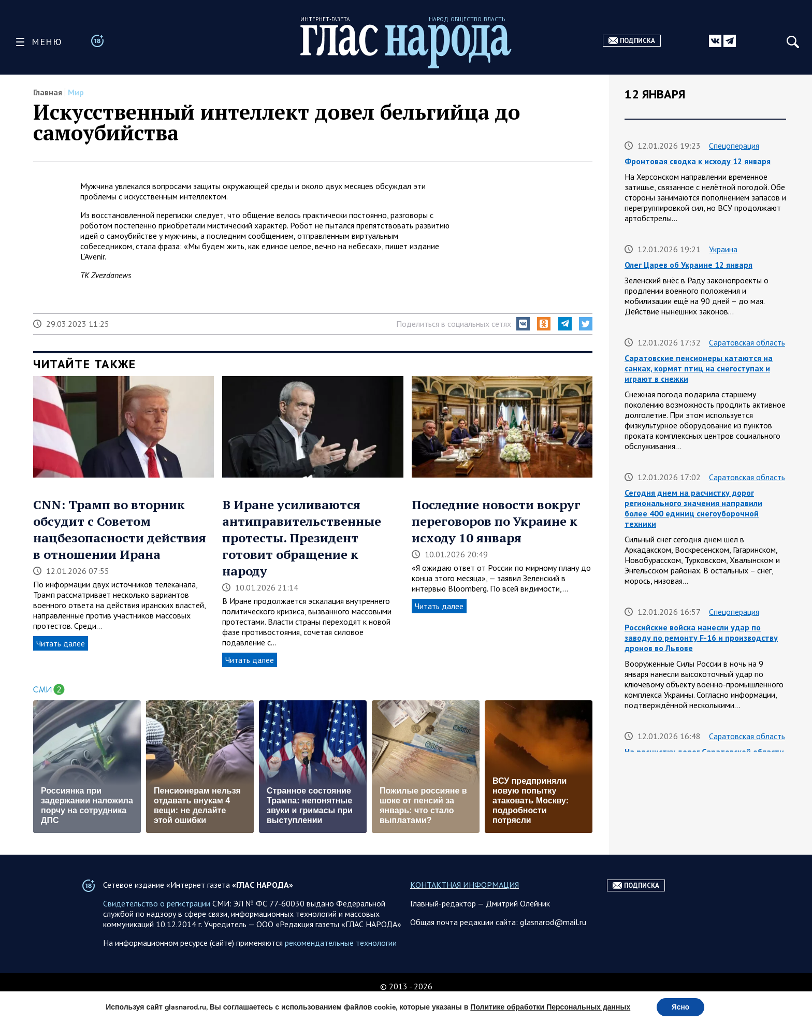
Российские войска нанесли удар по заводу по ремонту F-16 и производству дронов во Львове (701, 637)
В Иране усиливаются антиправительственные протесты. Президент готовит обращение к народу (301, 537)
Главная (47, 92)
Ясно (681, 1007)
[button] (523, 323)
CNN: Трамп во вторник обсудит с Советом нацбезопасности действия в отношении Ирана (119, 529)
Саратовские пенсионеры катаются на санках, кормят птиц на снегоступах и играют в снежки (699, 368)
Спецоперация (734, 145)
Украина (723, 249)
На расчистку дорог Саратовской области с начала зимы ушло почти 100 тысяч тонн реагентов (704, 761)
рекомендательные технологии (341, 966)
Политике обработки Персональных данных (550, 1007)
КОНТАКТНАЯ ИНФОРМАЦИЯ (464, 908)
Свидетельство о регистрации (156, 926)
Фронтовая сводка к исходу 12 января (698, 161)
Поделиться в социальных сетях (453, 324)
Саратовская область (747, 342)
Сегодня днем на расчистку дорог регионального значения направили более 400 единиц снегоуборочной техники (693, 508)
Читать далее (60, 643)
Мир (76, 92)
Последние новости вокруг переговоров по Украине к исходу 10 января (496, 521)
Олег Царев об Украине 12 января (688, 265)
